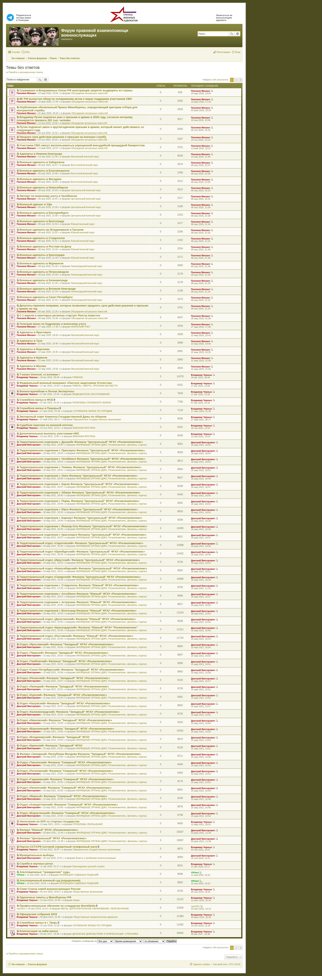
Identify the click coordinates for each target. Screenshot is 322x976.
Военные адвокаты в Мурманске (41, 263)
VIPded (20, 875)
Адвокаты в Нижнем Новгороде (41, 153)
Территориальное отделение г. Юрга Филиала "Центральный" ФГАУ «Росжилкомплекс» (79, 509)
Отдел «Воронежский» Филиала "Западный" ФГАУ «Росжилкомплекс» (67, 728)
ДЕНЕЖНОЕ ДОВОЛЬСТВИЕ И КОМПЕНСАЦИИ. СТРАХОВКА (105, 934)
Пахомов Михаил (26, 93)
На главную (18, 964)
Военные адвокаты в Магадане (40, 179)
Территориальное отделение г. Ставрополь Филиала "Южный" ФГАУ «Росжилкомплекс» (79, 585)
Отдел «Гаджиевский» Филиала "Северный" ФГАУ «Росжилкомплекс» (67, 779)
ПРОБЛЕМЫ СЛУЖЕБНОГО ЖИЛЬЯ (91, 402)
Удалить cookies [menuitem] (201, 964)
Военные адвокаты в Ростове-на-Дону (45, 246)
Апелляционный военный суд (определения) (50, 880)
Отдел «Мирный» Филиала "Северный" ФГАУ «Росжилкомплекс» (63, 796)
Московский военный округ (85, 156)
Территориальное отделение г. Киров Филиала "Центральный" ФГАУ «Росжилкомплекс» (79, 484)
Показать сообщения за (92, 941)
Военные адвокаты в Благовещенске (44, 170)
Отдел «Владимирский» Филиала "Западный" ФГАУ (55, 737)
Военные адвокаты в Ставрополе (42, 238)
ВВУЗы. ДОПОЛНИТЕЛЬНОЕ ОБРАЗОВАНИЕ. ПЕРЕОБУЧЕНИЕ (95, 908)
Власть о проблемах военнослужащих (96, 858)
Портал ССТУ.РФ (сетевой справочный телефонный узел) (58, 846)
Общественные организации (88, 891)
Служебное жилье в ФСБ (36, 399)
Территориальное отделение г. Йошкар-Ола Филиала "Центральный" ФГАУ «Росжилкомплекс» (83, 526)
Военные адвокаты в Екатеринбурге (44, 212)
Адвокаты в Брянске (33, 357)
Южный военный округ (82, 224)
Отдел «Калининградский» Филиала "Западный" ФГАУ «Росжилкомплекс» (70, 711)
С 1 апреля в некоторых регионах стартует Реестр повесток (60, 315)
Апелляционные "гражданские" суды (45, 872)
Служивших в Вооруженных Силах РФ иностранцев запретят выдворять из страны (76, 90)
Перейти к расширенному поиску (25, 72)
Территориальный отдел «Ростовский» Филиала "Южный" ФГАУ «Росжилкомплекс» (76, 635)
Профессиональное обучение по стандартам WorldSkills (57, 905)
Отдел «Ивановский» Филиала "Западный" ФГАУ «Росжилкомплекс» (66, 720)
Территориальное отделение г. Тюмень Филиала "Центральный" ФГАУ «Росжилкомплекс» (80, 467)
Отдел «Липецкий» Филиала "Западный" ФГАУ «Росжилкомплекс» (64, 686)
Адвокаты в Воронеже (34, 349)
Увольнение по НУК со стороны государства (49, 821)
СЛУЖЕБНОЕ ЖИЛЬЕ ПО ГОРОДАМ (92, 411)
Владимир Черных (27, 377)
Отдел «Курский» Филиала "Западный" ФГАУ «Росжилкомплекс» (63, 694)
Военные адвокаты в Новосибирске (44, 187)
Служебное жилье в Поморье (39, 408)
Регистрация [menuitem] (223, 52)
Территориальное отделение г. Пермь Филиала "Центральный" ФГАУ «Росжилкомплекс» (79, 501)
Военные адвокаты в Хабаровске (42, 162)
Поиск (232, 33)
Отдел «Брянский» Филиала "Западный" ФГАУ (51, 745)
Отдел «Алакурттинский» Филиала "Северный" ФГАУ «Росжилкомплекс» (69, 804)
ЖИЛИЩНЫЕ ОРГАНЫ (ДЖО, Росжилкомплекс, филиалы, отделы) (111, 444)
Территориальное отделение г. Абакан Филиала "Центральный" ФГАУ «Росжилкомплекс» (80, 492)
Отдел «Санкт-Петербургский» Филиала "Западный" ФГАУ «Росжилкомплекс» (72, 669)
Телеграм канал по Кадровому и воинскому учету (53, 323)
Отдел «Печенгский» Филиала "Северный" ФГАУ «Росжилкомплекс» (66, 787)
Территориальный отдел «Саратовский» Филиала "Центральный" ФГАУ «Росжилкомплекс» (81, 543)
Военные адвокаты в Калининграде (44, 280)
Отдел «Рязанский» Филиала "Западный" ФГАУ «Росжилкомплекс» (65, 678)
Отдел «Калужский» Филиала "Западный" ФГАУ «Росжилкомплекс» (65, 703)
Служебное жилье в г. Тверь (38, 922)
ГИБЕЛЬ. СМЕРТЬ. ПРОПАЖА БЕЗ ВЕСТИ (94, 385)
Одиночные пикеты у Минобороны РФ (45, 897)
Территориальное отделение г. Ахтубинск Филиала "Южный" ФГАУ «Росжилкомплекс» (78, 593)
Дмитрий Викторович (29, 444)
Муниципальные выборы (37, 855)
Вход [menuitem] (237, 52)
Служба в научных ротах (36, 863)
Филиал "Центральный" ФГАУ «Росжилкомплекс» (53, 838)
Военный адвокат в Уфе (36, 204)
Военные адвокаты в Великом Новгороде (48, 288)
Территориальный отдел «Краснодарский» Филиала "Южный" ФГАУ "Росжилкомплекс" (79, 627)
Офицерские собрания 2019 (38, 914)
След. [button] (241, 80)
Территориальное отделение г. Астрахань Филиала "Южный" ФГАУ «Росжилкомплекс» (78, 602)
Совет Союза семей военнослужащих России (50, 888)
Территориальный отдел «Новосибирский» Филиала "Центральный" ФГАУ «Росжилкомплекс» (83, 568)
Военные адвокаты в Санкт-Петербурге (46, 297)
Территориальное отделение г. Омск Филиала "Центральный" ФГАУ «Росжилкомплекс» (79, 475)
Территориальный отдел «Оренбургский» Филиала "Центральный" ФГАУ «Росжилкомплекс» (82, 551)
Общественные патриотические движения (95, 917)
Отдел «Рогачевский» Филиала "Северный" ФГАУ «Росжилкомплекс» (66, 770)
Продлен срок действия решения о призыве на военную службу (63, 136)
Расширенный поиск (237, 33)
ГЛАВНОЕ (77, 377)
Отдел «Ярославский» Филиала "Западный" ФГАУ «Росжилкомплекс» (67, 644)
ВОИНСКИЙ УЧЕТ (80, 326)
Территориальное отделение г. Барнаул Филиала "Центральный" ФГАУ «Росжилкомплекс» (81, 517)
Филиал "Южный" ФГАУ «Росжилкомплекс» (49, 829)
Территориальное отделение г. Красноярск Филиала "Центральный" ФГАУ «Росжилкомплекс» (83, 534)
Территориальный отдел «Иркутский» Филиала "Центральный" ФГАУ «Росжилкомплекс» (80, 560)
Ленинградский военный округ (86, 266)
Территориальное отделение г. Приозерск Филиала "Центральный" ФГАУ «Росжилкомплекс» (82, 450)
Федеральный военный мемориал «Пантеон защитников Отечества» (66, 382)
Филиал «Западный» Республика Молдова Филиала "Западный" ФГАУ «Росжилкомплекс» (80, 754)
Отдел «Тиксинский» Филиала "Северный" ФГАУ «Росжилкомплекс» (66, 762)
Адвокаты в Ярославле (35, 332)
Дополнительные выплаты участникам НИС (49, 433)
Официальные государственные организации (97, 419)
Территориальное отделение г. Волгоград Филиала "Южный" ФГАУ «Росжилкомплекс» (78, 610)
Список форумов (37, 964)
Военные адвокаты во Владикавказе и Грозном (52, 229)
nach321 (21, 908)
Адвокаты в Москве (33, 366)
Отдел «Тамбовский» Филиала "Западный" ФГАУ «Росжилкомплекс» (66, 661)
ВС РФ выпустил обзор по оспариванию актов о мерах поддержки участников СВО (76, 98)
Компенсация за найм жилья (39, 931)
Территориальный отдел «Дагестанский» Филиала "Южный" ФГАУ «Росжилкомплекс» (78, 619)
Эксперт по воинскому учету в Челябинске (48, 195)
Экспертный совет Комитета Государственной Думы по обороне (63, 416)
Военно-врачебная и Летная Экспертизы (47, 391)
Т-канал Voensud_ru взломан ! (40, 374)
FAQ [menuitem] (27, 52)
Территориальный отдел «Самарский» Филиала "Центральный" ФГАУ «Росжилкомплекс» (80, 576)
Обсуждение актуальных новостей (89, 93)
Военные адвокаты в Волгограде (42, 221)
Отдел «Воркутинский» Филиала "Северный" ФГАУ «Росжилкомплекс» (67, 813)
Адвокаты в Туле (31, 340)
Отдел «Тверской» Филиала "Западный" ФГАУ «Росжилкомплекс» (64, 652)
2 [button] (236, 80)
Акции (76, 900)
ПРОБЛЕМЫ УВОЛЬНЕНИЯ (87, 824)
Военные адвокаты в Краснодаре (42, 254)
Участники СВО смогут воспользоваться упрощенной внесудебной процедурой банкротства (82, 145)
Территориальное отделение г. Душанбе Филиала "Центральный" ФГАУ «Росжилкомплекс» (81, 441)
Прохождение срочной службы (88, 866)
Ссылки (16, 52)
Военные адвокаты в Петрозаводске (44, 271)
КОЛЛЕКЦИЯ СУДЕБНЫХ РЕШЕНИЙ (78, 875)
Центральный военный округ (86, 190)
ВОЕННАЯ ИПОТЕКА (84, 428)
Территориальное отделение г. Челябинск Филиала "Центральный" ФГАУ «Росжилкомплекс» (82, 458)
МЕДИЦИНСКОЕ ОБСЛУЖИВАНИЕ (91, 394)
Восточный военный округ (84, 165)
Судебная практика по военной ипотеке (46, 425)
